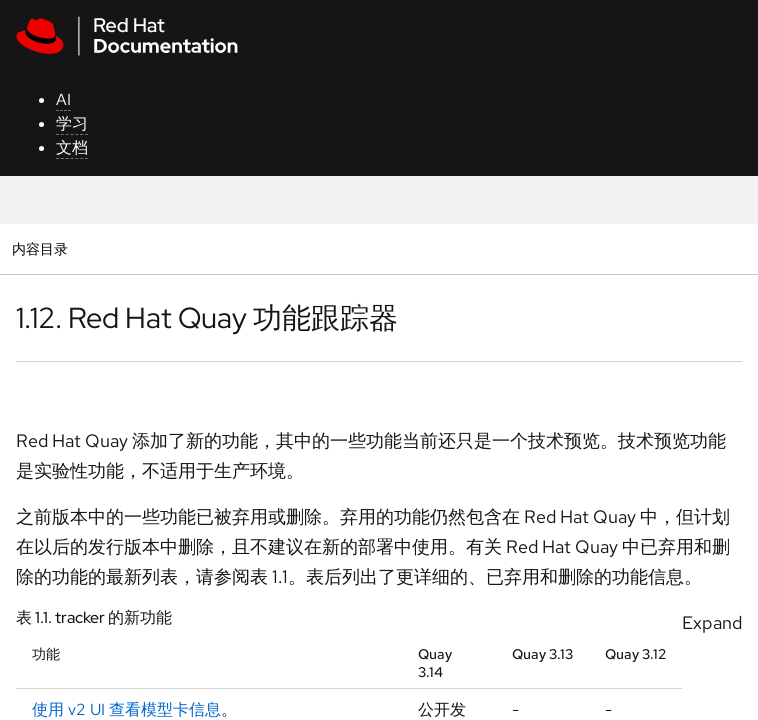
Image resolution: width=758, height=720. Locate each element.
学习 (72, 123)
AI (63, 99)
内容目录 (39, 248)
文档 (72, 147)
